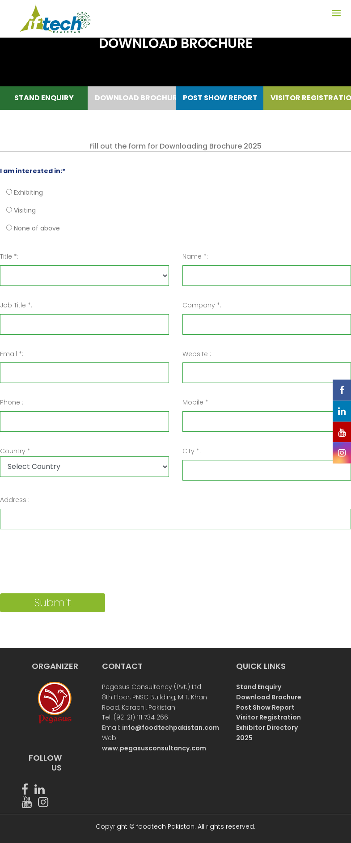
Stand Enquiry (258, 686)
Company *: (201, 305)
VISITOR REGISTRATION (307, 98)
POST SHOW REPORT (220, 98)
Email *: (11, 353)
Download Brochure (268, 697)
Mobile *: (196, 402)
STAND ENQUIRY (44, 98)
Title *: (9, 256)
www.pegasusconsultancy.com (154, 748)
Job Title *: (16, 305)
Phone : (11, 402)
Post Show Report (265, 707)
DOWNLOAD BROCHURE (132, 98)
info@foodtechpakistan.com (170, 727)
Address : (15, 499)
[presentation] (68, 561)
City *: (191, 451)
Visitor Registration (268, 717)
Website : (196, 353)
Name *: (195, 256)
